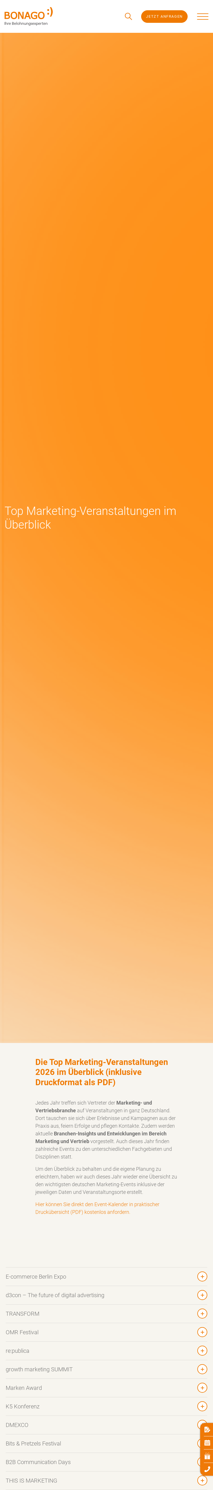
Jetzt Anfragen (164, 16)
